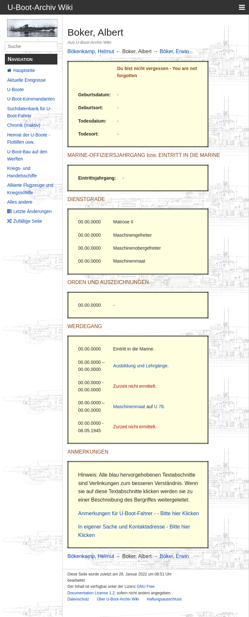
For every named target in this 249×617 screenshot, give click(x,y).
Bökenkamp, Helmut (90, 51)
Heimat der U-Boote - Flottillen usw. (28, 138)
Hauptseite (24, 70)
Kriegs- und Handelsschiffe (22, 172)
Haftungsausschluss (164, 599)
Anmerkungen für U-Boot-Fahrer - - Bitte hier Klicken (138, 513)
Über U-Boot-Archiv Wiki (118, 599)
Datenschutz (78, 599)
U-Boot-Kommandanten (31, 98)
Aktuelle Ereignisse (26, 80)
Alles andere (19, 202)
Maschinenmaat (129, 406)
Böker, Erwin (174, 51)
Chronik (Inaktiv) (23, 125)
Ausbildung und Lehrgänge (140, 365)
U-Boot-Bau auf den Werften (27, 155)
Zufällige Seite (27, 221)
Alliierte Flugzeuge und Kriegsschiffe (30, 189)
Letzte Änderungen (32, 211)
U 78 (159, 406)
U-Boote (15, 89)
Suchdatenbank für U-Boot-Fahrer (29, 112)
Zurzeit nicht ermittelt (134, 386)
